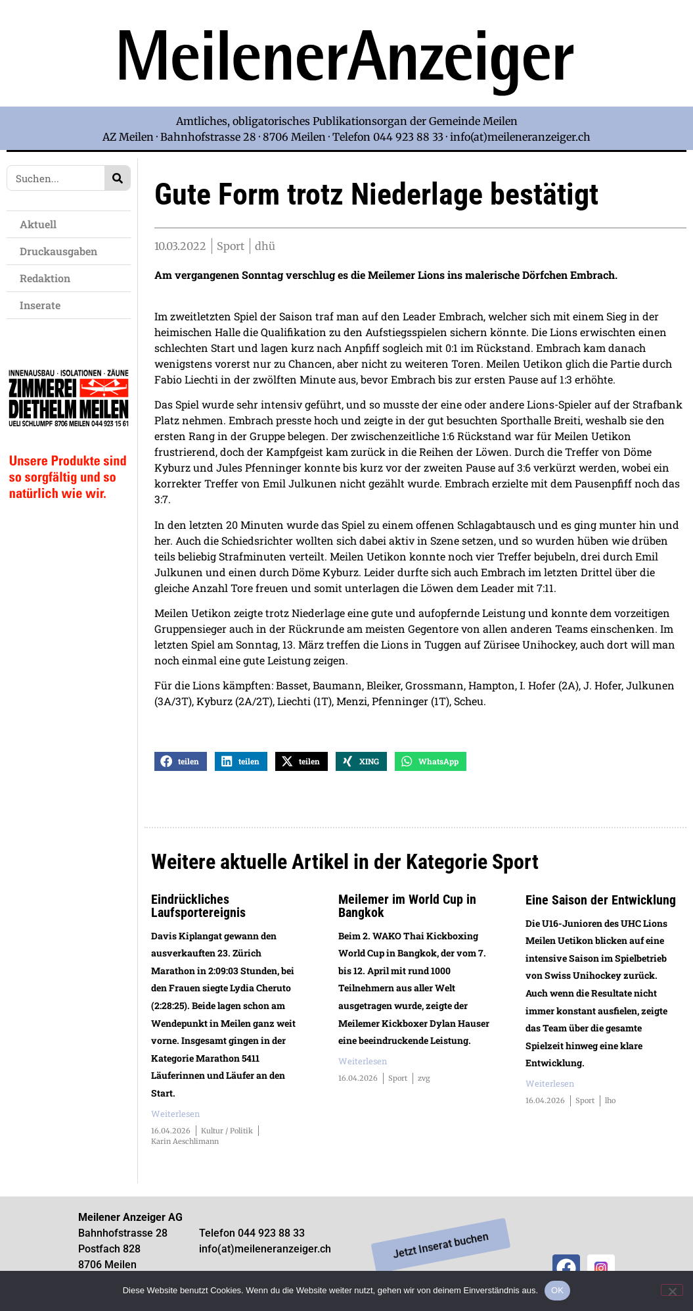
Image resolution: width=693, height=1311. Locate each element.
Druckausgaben (58, 251)
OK (557, 1290)
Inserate (43, 305)
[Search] (117, 178)
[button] (180, 762)
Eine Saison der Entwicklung (600, 900)
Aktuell (41, 224)
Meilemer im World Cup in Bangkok (407, 906)
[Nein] (672, 1290)
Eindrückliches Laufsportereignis (198, 906)
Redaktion (48, 278)
